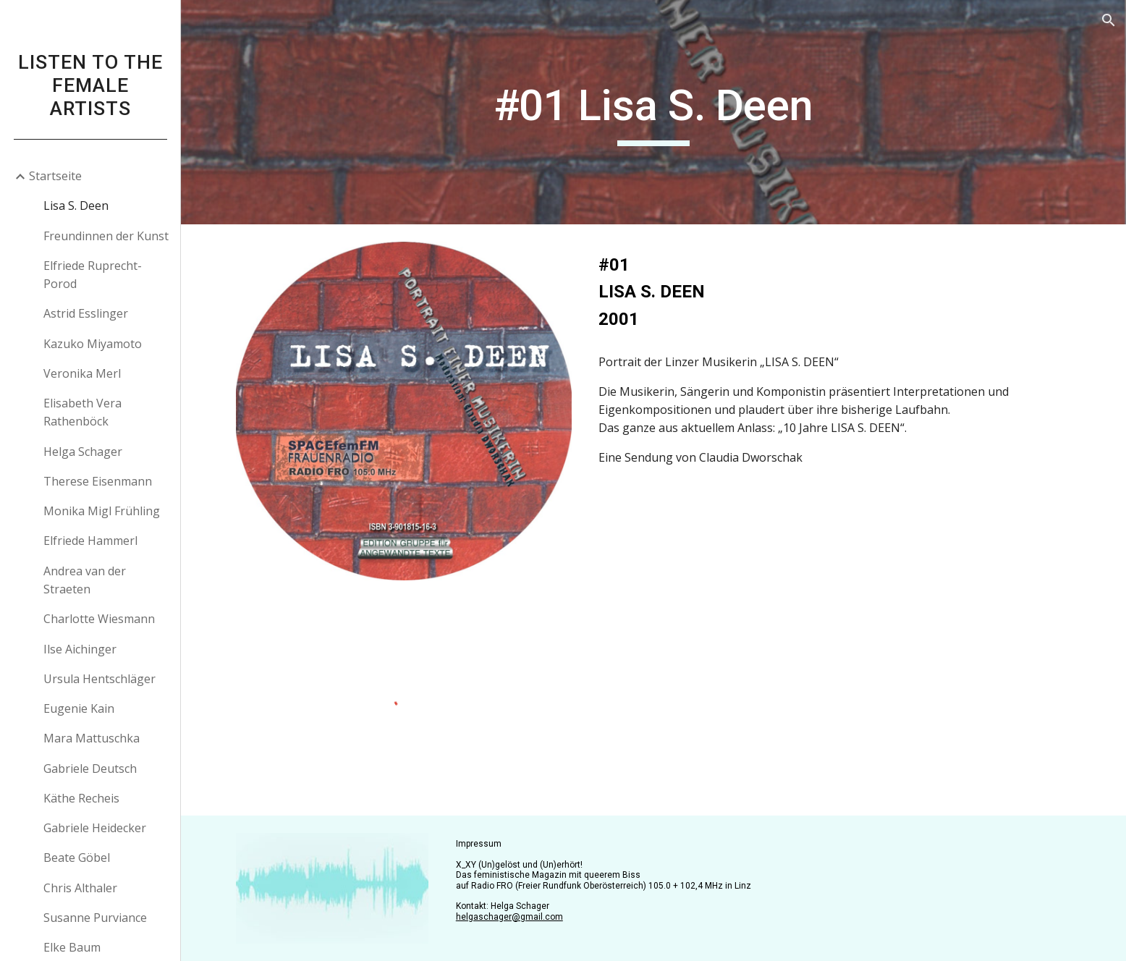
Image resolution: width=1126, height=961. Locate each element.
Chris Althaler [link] (80, 888)
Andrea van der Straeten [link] (84, 580)
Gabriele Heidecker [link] (94, 828)
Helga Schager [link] (82, 452)
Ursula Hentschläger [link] (99, 679)
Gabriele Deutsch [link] (90, 768)
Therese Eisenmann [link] (97, 481)
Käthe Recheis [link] (81, 798)
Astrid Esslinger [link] (85, 313)
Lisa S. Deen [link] (76, 205)
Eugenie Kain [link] (78, 708)
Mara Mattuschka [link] (91, 738)
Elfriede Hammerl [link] (90, 541)
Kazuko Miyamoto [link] (92, 344)
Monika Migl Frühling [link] (101, 511)
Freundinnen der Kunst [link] (106, 236)
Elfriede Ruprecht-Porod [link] (92, 275)
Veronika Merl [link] (82, 373)
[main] (653, 112)
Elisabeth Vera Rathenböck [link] (82, 412)
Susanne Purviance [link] (95, 918)
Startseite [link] (55, 176)
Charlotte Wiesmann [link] (99, 619)
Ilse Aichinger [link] (80, 649)
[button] (1108, 20)
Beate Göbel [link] (76, 857)
